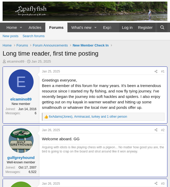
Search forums (34, 36)
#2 (163, 130)
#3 (163, 183)
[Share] (156, 72)
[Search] (162, 27)
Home (12, 27)
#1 (163, 71)
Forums (56, 27)
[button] (21, 27)
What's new (81, 27)
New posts (10, 36)
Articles (35, 27)
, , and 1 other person (88, 116)
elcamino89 (15, 61)
